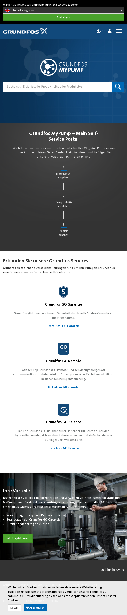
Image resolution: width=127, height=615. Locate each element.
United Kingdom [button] (63, 10)
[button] (110, 31)
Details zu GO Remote (63, 387)
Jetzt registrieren (17, 538)
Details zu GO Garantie (64, 326)
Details (14, 607)
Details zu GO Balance (63, 448)
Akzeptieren (35, 607)
